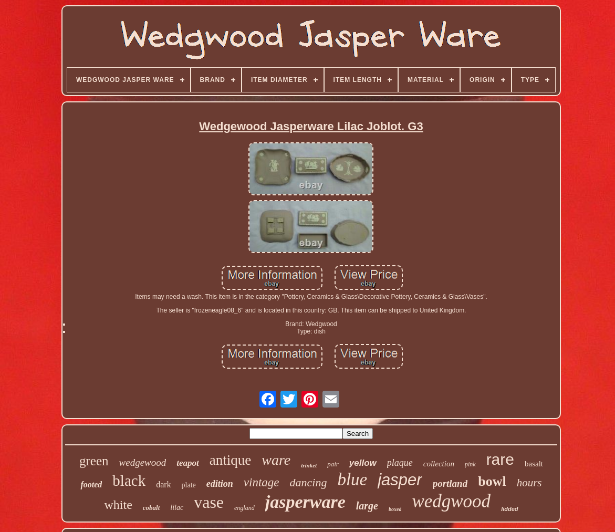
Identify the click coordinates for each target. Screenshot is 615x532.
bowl (492, 481)
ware (276, 460)
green (94, 461)
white (118, 505)
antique (230, 460)
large (367, 506)
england (244, 508)
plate (189, 485)
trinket (309, 465)
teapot (187, 463)
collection (438, 464)
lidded (509, 509)
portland (450, 483)
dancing (308, 482)
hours (529, 482)
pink (470, 464)
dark (163, 484)
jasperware (305, 502)
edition (219, 483)
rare (500, 459)
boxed (395, 509)
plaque (400, 462)
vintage (261, 482)
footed (91, 484)
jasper (400, 480)
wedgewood (142, 462)
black (128, 480)
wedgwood (451, 501)
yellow (363, 463)
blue (352, 479)
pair (333, 464)
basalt (534, 464)
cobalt (151, 508)
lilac (176, 508)
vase (209, 502)
